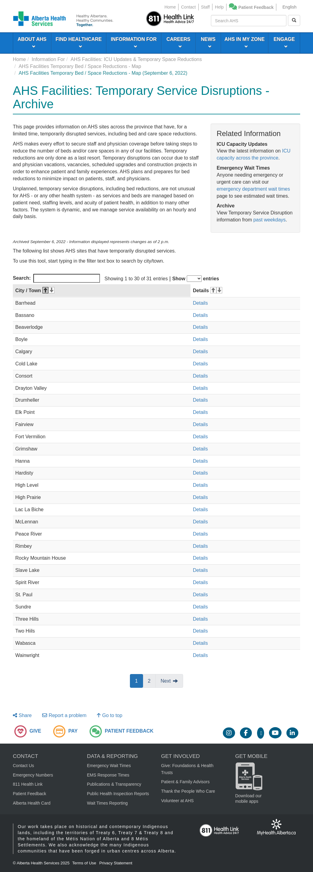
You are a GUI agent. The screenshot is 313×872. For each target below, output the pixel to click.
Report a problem (64, 715)
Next (165, 681)
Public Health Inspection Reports (118, 793)
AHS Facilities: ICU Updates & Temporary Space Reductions (136, 59)
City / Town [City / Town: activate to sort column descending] (34, 290)
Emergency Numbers (33, 775)
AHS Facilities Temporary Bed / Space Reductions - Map (80, 66)
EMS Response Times (108, 775)
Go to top (109, 715)
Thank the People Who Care (188, 791)
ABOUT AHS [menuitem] (32, 42)
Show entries (195, 278)
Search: (56, 278)
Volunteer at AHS (177, 800)
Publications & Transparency (114, 784)
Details (200, 303)
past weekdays (269, 219)
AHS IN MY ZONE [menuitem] (244, 42)
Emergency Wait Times (109, 765)
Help (219, 7)
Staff (205, 7)
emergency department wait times (253, 189)
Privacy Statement (115, 863)
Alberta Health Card (31, 803)
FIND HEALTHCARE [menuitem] (79, 42)
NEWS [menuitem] (208, 42)
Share (22, 715)
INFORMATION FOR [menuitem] (133, 42)
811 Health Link (27, 784)
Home (170, 7)
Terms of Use (84, 863)
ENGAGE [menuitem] (284, 42)
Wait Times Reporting (107, 803)
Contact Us (23, 765)
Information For (48, 59)
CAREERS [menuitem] (178, 42)
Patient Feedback (256, 7)
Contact (188, 7)
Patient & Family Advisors (185, 781)
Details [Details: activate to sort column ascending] (207, 290)
